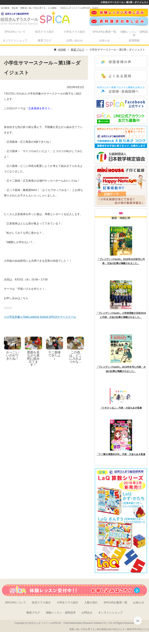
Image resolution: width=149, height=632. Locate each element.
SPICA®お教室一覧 (104, 31)
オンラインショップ (15, 40)
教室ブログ (44, 40)
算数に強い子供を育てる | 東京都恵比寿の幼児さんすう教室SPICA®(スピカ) (109, 629)
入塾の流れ (91, 602)
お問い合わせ (74, 40)
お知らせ (104, 40)
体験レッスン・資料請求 (134, 33)
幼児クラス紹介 (44, 31)
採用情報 (134, 40)
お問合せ (86, 612)
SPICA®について (14, 31)
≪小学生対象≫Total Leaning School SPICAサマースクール (40, 316)
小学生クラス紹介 (74, 31)
